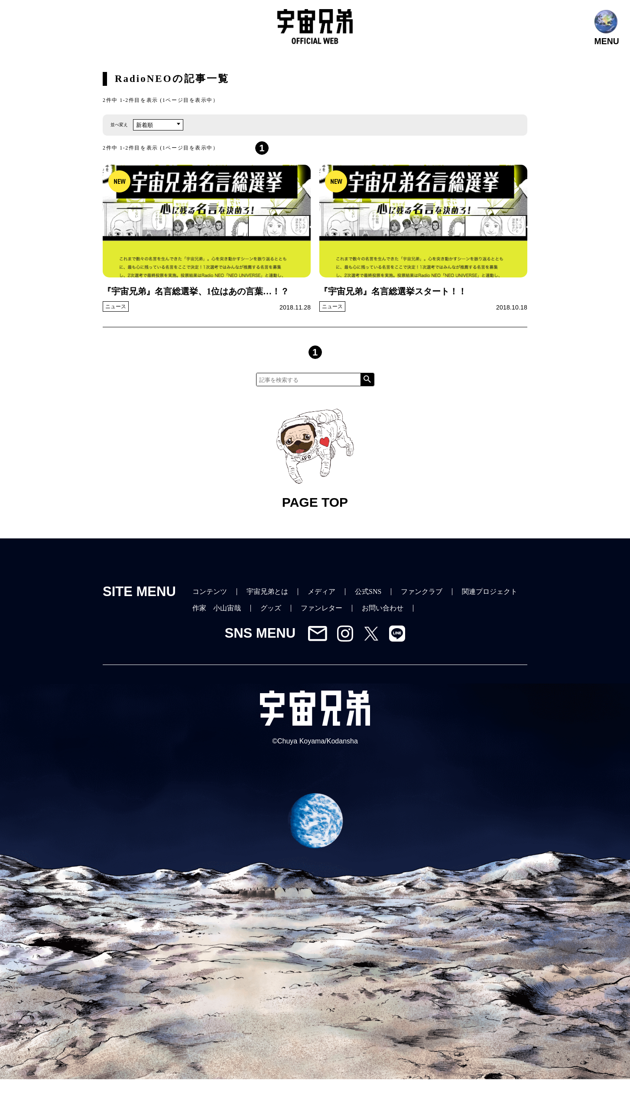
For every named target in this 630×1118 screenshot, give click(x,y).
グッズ (270, 608)
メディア (321, 591)
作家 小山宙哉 (216, 608)
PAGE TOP (315, 459)
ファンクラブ (421, 591)
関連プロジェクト (489, 591)
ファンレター (321, 608)
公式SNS (368, 591)
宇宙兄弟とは (267, 591)
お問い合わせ (382, 608)
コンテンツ (209, 591)
